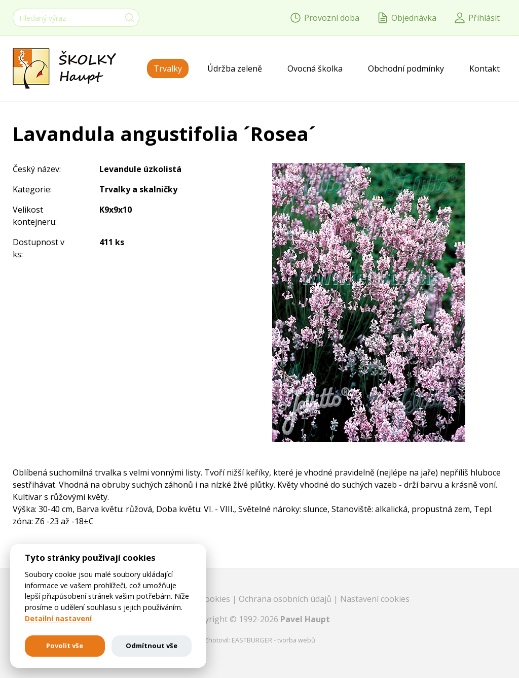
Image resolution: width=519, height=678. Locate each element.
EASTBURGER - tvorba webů (273, 640)
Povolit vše (64, 645)
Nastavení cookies (375, 598)
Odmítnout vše (151, 645)
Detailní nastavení (58, 618)
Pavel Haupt (305, 619)
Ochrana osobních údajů (286, 598)
